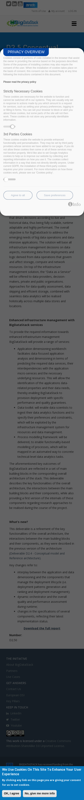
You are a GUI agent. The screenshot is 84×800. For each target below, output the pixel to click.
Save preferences (54, 195)
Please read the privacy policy (19, 81)
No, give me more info (40, 793)
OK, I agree (11, 793)
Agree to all (18, 195)
